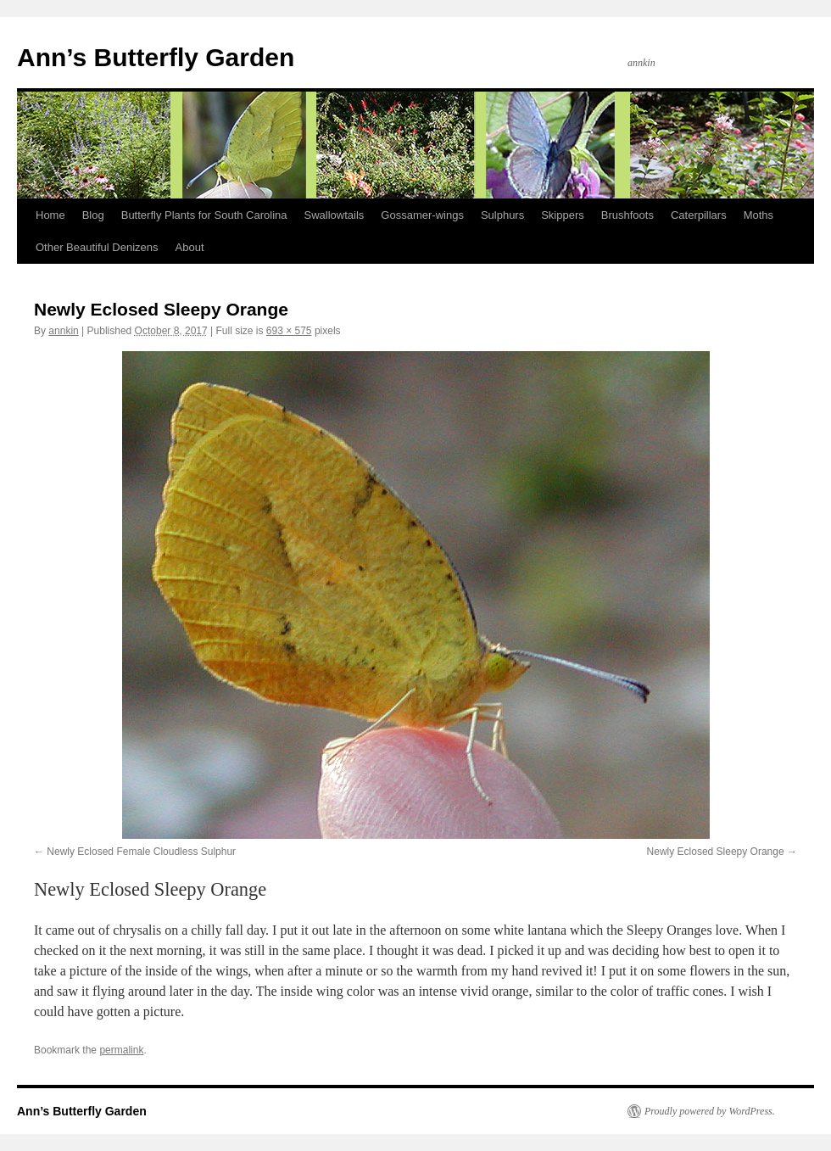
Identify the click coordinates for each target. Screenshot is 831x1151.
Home (50, 215)
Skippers (562, 215)
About (190, 247)
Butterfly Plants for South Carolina (204, 215)
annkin (63, 331)
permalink (121, 1050)
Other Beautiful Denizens (97, 247)
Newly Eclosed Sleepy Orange (715, 852)
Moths (758, 215)
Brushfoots (627, 215)
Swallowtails (334, 215)
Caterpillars (699, 215)
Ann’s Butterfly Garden (155, 57)
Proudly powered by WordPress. (709, 1111)
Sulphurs (502, 215)
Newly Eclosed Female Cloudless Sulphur (141, 852)
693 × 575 (289, 331)
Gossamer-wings (422, 215)
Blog (93, 215)
